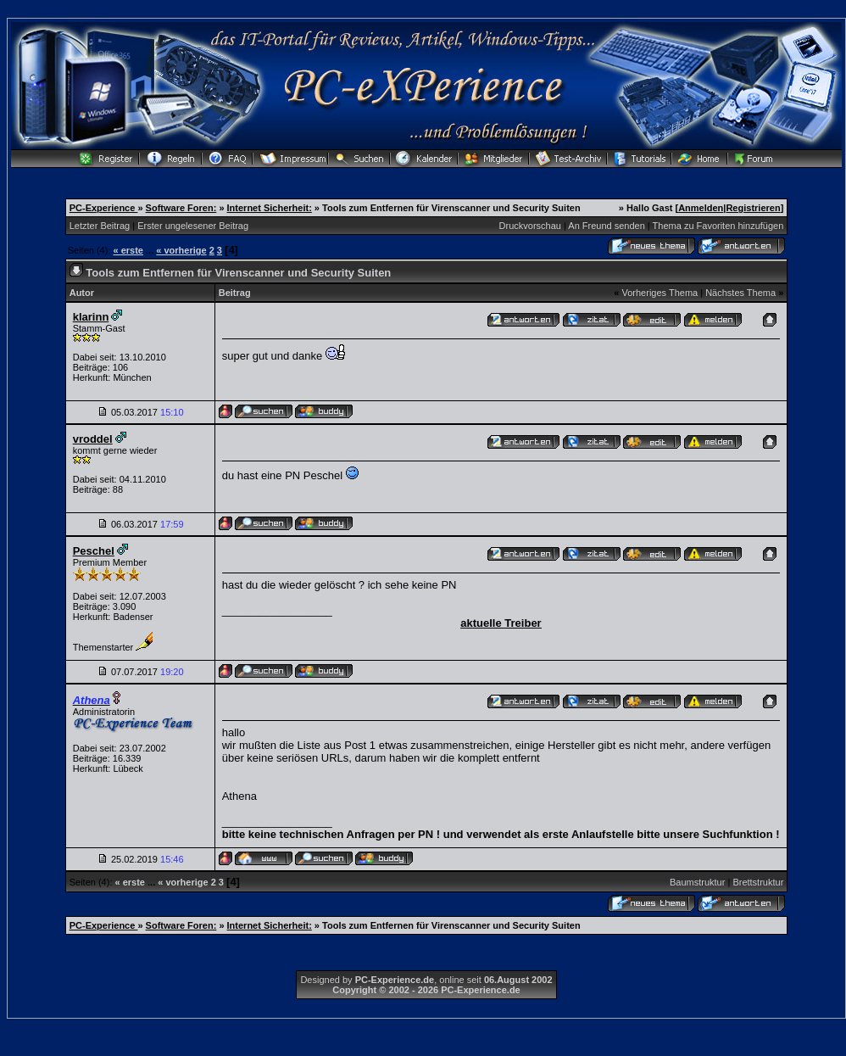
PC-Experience (104, 208)
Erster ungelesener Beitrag (192, 226)
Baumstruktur (697, 882)
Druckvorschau (530, 226)
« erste (128, 250)
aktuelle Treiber (500, 623)
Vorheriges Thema (659, 293)
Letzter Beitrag (100, 226)
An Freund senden (606, 226)
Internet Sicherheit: (269, 208)
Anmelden (700, 208)
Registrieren (753, 208)
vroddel (93, 439)
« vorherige (181, 250)
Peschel (93, 551)
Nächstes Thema (740, 293)
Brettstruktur (757, 882)
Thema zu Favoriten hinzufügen (718, 226)
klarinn (91, 316)
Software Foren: (181, 208)
